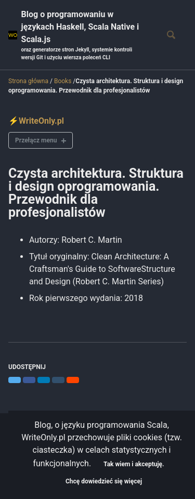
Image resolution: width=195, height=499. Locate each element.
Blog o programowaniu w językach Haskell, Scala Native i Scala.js (84, 35)
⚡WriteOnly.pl (36, 121)
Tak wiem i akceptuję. (133, 464)
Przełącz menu (36, 140)
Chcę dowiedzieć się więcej (104, 481)
